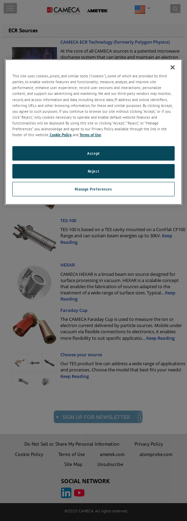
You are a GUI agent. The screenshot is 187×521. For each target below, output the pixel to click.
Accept (93, 153)
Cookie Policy (60, 134)
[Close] (172, 67)
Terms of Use (90, 134)
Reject (93, 171)
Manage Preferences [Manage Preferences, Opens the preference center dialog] (93, 189)
